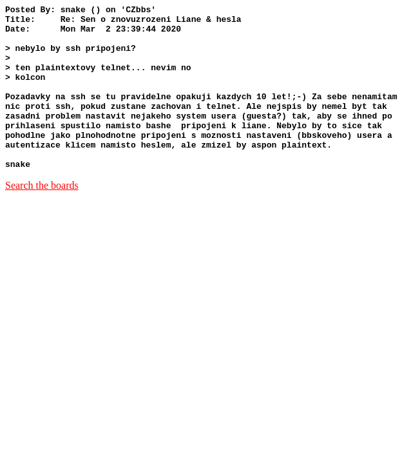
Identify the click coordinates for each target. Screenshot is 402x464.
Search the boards (42, 218)
